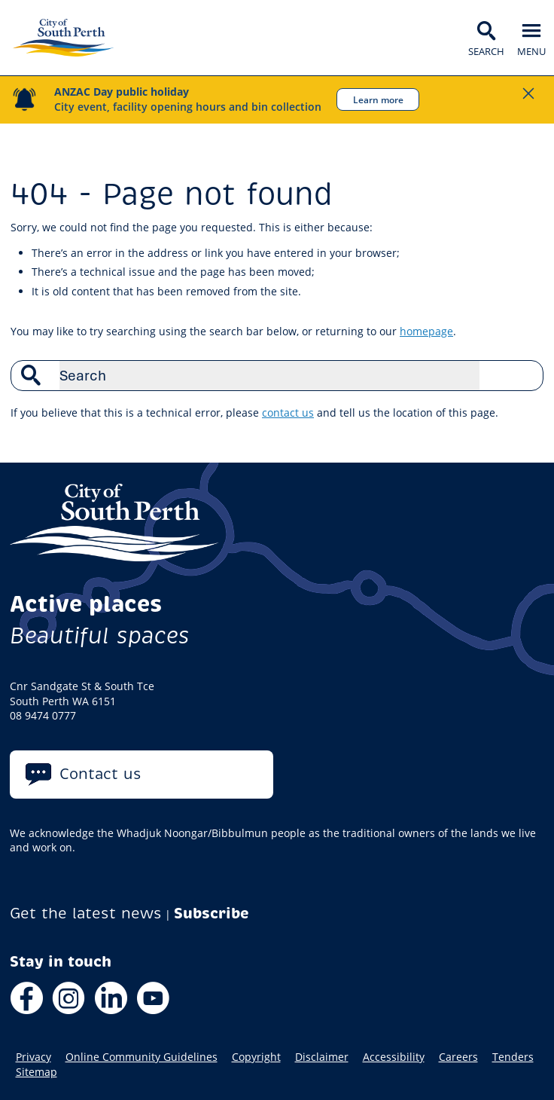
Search (524, 375)
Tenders (513, 1057)
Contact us (100, 774)
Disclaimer (322, 1057)
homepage (426, 331)
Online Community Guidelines (141, 1057)
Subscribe (211, 913)
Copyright (256, 1057)
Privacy (33, 1057)
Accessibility (394, 1057)
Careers (458, 1057)
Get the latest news (86, 913)
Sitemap (36, 1072)
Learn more (378, 99)
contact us (288, 412)
